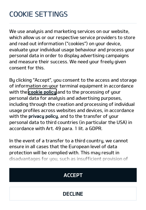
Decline (73, 193)
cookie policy (42, 91)
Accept (73, 175)
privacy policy (43, 116)
